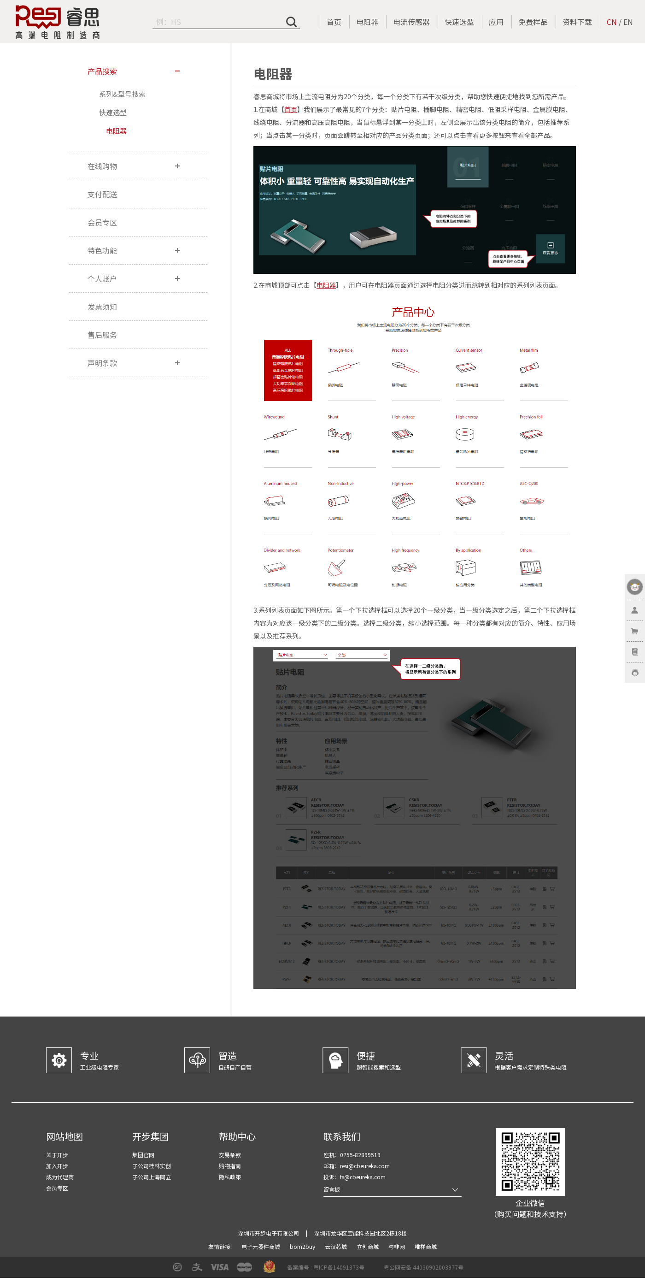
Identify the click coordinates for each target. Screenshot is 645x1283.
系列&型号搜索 (122, 94)
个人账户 (102, 278)
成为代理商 (60, 1177)
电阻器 (367, 21)
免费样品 (533, 21)
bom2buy (303, 1246)
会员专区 (102, 222)
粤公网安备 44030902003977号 (423, 1267)
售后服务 (102, 334)
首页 (334, 21)
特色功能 (102, 250)
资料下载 (577, 21)
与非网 (397, 1246)
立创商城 (368, 1246)
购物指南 (230, 1166)
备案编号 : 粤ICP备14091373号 (325, 1267)
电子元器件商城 (261, 1246)
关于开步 (57, 1155)
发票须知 (102, 306)
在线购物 (102, 165)
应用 (496, 21)
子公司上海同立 (151, 1177)
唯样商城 (426, 1246)
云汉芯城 (336, 1246)
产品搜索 (102, 71)
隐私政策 (230, 1177)
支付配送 (102, 194)
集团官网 (143, 1155)
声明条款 (102, 362)
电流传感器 (411, 21)
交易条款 (230, 1155)
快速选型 (459, 21)
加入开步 (57, 1166)
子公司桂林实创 (151, 1166)
